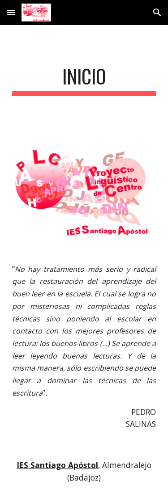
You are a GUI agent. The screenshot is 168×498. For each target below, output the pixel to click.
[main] (84, 80)
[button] (11, 12)
